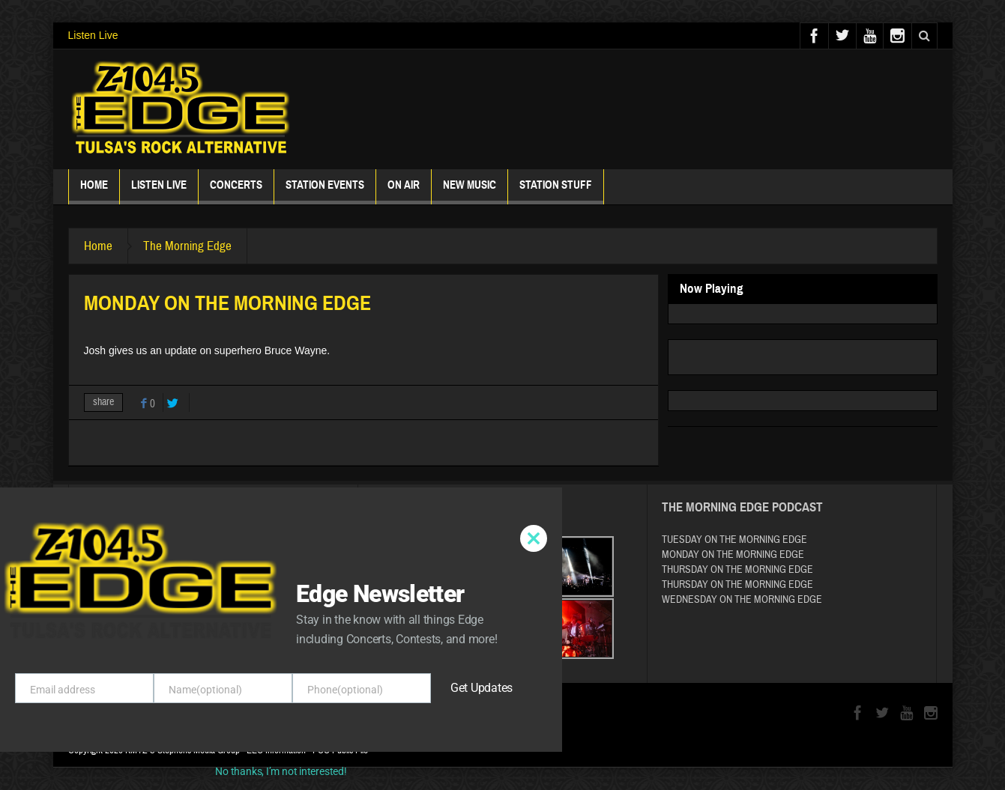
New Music (469, 191)
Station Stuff (555, 191)
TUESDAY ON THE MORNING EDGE (734, 540)
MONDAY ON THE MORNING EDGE (733, 555)
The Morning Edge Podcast (742, 507)
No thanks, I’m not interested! (280, 771)
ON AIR (403, 191)
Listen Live (93, 35)
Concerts (236, 191)
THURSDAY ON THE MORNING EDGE (737, 570)
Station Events (324, 191)
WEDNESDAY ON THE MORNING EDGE (742, 600)
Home (94, 191)
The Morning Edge (187, 246)
